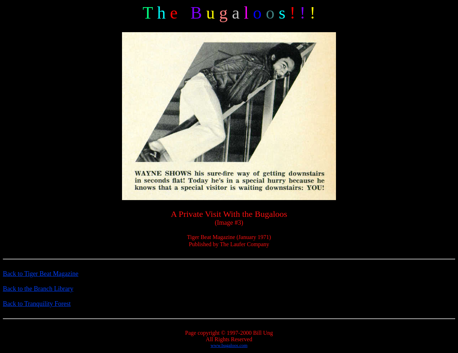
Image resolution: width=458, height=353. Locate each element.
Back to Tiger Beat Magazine (40, 273)
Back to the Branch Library (38, 288)
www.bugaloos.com (228, 345)
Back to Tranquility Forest (37, 303)
